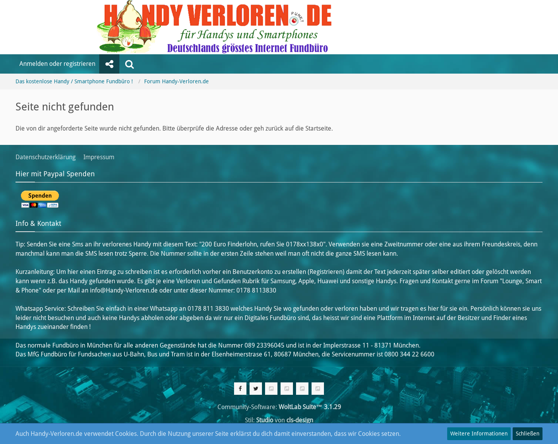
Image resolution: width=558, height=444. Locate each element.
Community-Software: (279, 407)
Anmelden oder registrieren (57, 63)
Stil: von (279, 420)
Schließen (527, 433)
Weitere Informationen (479, 433)
